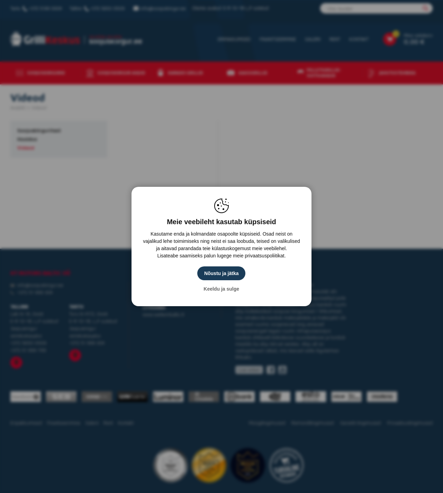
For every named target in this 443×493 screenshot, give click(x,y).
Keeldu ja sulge (221, 289)
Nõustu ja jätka (221, 273)
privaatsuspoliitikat (264, 255)
